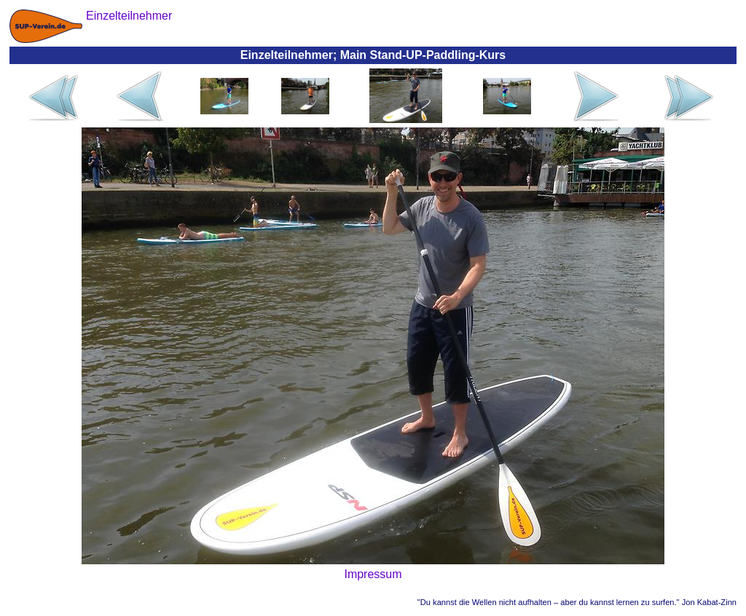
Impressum (372, 574)
